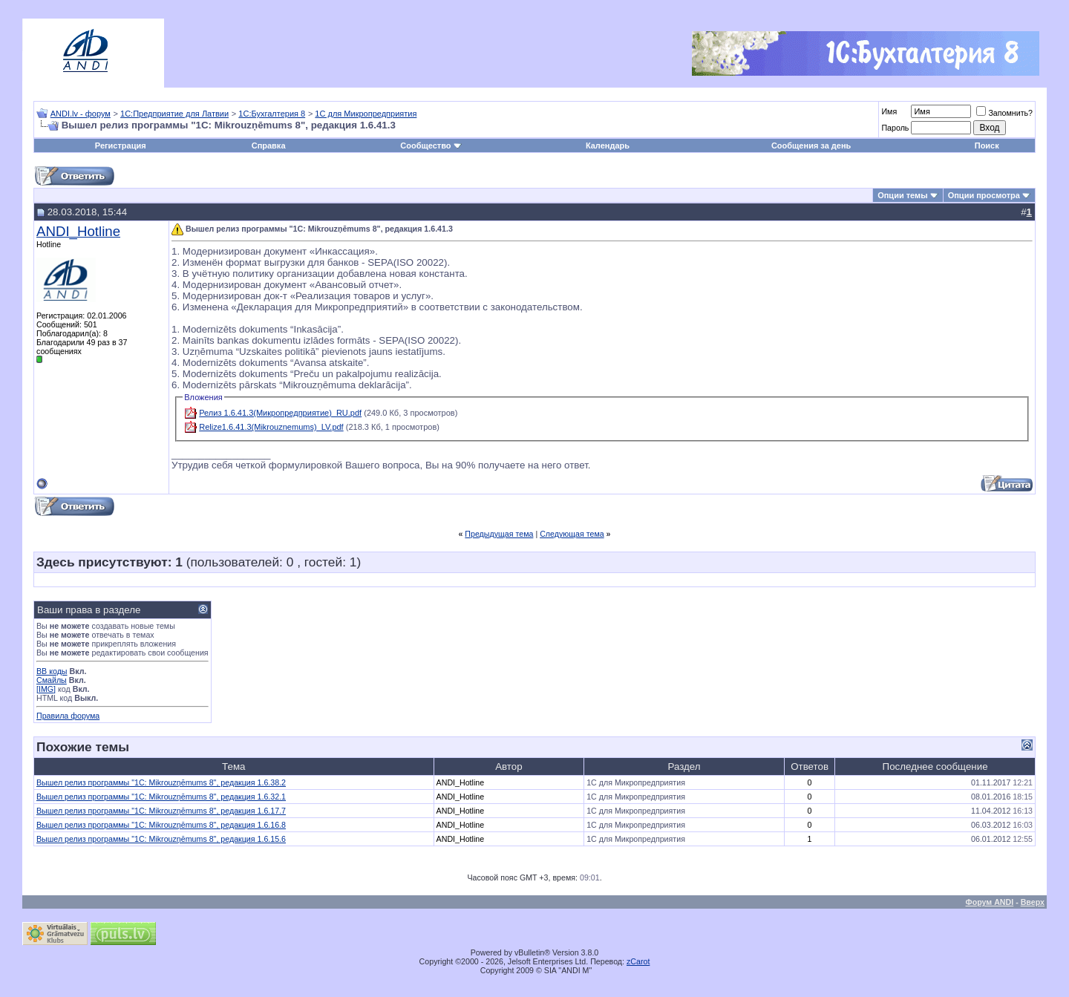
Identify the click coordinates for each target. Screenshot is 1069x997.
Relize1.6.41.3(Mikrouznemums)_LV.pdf (271, 426)
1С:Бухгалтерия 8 (271, 113)
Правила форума (67, 715)
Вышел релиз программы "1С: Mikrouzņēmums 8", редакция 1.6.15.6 (161, 838)
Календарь (608, 145)
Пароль (895, 127)
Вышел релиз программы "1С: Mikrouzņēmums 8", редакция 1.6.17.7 (161, 810)
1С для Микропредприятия (365, 113)
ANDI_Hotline (78, 231)
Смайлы (51, 680)
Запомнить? (1004, 112)
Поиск (987, 145)
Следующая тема (572, 533)
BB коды (52, 671)
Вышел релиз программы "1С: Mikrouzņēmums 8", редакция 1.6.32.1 (161, 796)
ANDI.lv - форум (80, 113)
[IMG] (46, 688)
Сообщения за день (811, 145)
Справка (269, 145)
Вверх (1033, 902)
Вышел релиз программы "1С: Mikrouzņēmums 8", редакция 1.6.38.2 (161, 782)
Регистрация (120, 145)
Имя (889, 111)
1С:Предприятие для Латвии (174, 113)
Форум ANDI (990, 902)
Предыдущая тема (499, 533)
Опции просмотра (984, 195)
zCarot (638, 961)
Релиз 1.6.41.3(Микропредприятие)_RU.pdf (280, 412)
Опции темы (902, 195)
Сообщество (430, 145)
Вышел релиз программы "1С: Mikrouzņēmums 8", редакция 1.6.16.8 (161, 824)
